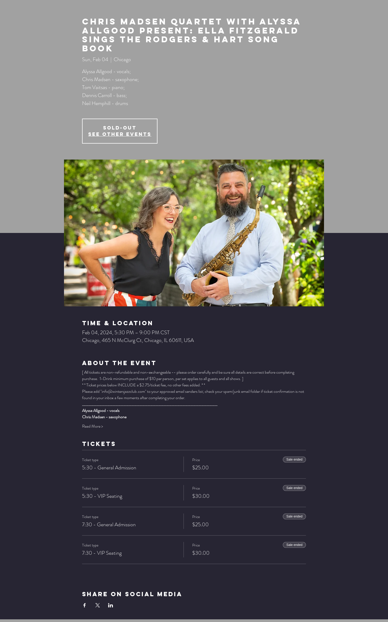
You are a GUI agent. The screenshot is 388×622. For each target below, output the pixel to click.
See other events (119, 134)
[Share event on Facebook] (84, 605)
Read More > (92, 426)
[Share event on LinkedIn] (110, 605)
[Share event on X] (97, 605)
